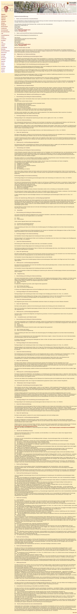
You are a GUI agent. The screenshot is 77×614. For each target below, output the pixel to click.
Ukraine (3, 68)
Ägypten (3, 14)
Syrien (3, 63)
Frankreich (4, 28)
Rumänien (3, 57)
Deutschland (4, 26)
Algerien (3, 19)
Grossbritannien (5, 31)
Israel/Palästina (5, 35)
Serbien (3, 56)
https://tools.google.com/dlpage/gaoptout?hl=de (26, 426)
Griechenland (4, 30)
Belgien (3, 23)
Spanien (3, 61)
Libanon (3, 44)
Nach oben (75, 612)
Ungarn (3, 69)
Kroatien (3, 40)
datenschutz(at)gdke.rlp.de (24, 44)
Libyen (3, 45)
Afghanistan (4, 16)
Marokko (3, 49)
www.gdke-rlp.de (23, 31)
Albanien (3, 17)
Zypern (3, 71)
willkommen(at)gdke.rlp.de (24, 29)
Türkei (2, 64)
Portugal (3, 54)
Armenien (3, 21)
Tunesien (3, 66)
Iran (2, 42)
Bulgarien (3, 24)
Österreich (4, 52)
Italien (2, 37)
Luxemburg (4, 47)
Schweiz (3, 59)
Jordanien (3, 38)
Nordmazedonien (5, 50)
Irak (2, 33)
